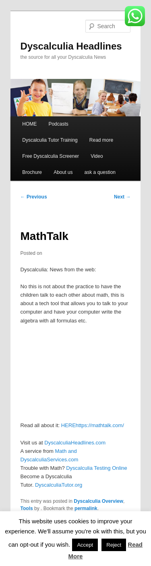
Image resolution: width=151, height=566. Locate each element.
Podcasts (58, 124)
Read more (101, 140)
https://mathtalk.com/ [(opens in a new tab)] (100, 425)
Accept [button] (85, 545)
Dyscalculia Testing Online (96, 468)
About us (63, 172)
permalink (85, 508)
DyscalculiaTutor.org (58, 485)
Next (122, 197)
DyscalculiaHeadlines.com (74, 443)
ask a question (100, 172)
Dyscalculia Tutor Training (49, 140)
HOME (29, 124)
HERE (68, 425)
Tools (27, 508)
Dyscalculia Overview (98, 501)
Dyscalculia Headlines (71, 46)
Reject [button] (113, 545)
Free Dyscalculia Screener (50, 156)
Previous (34, 197)
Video (97, 156)
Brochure (32, 172)
